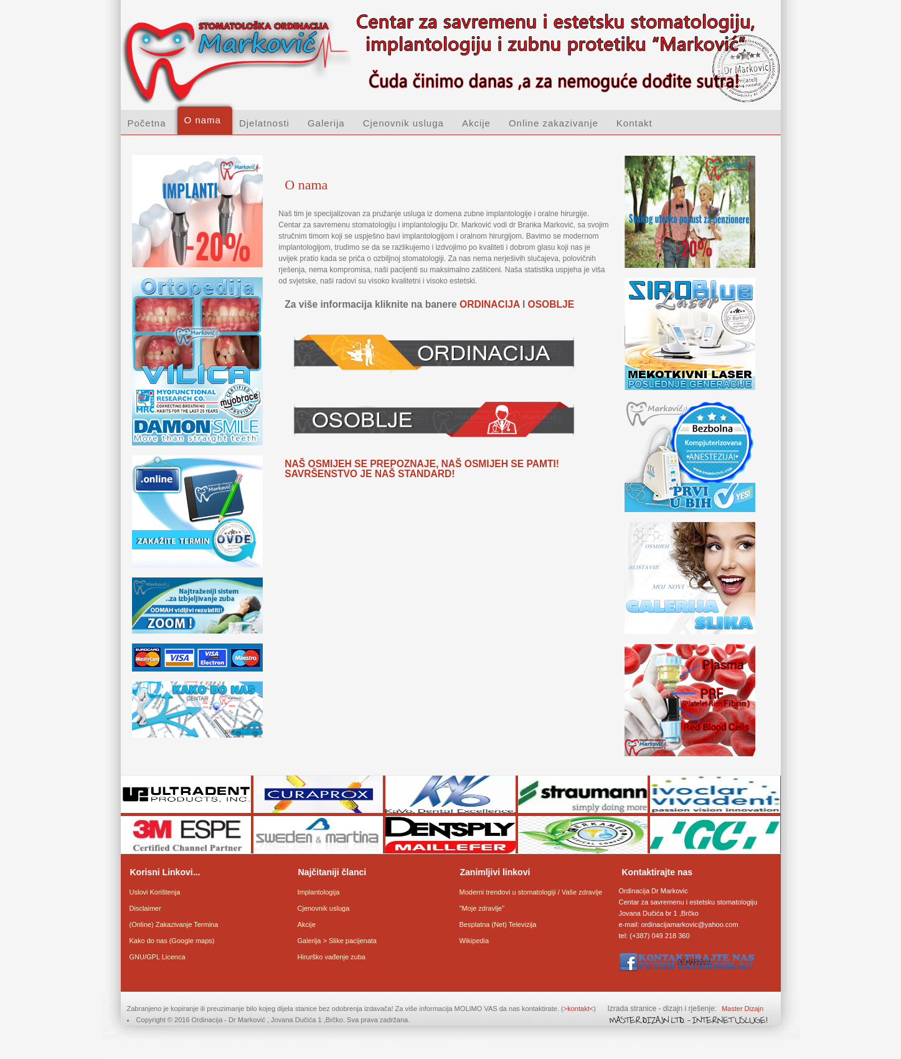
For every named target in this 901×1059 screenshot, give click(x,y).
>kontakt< (578, 1008)
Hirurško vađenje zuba (332, 957)
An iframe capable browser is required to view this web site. (197, 449)
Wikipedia (474, 940)
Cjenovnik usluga (324, 908)
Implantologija (319, 892)
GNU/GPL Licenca (158, 957)
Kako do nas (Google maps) (172, 940)
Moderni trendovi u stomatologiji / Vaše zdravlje (531, 892)
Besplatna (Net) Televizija (498, 924)
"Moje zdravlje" (482, 908)
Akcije (307, 924)
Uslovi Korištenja (155, 892)
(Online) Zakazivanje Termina (174, 924)
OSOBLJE (551, 304)
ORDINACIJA (489, 304)
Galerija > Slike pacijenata (337, 940)
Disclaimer (145, 908)
